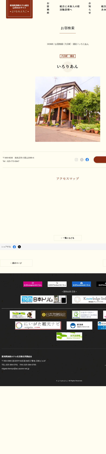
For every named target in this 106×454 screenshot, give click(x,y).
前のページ (17, 196)
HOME (50, 31)
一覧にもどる (68, 173)
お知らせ (90, 9)
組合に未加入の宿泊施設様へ (70, 9)
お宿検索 (49, 9)
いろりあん (83, 31)
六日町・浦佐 (71, 31)
